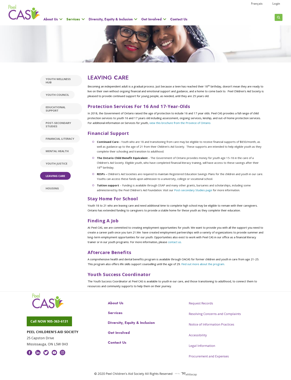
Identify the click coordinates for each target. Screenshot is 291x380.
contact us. (175, 242)
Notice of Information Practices (211, 324)
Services (73, 19)
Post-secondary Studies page (193, 190)
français (256, 3)
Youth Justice (56, 163)
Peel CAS (24, 12)
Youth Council (57, 95)
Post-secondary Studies (58, 124)
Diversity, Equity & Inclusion (111, 19)
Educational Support (56, 108)
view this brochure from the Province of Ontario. (180, 123)
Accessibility (198, 335)
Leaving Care (55, 176)
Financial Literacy (60, 138)
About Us (50, 19)
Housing (52, 188)
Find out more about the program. (203, 264)
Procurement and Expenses (209, 356)
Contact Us (178, 19)
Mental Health (57, 151)
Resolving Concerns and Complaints (215, 314)
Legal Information (202, 346)
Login (276, 3)
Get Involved (151, 19)
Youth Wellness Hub (58, 80)
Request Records (201, 303)
